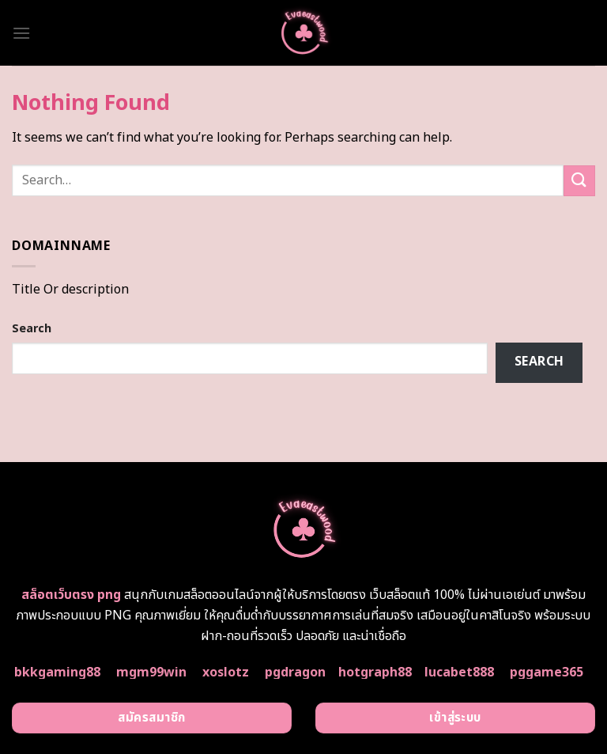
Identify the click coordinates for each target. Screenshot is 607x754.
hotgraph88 (375, 672)
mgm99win (151, 672)
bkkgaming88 (57, 672)
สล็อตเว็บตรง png (71, 594)
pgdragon (295, 672)
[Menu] (21, 32)
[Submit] (579, 180)
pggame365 (546, 672)
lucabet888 (459, 672)
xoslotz (225, 672)
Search (31, 328)
